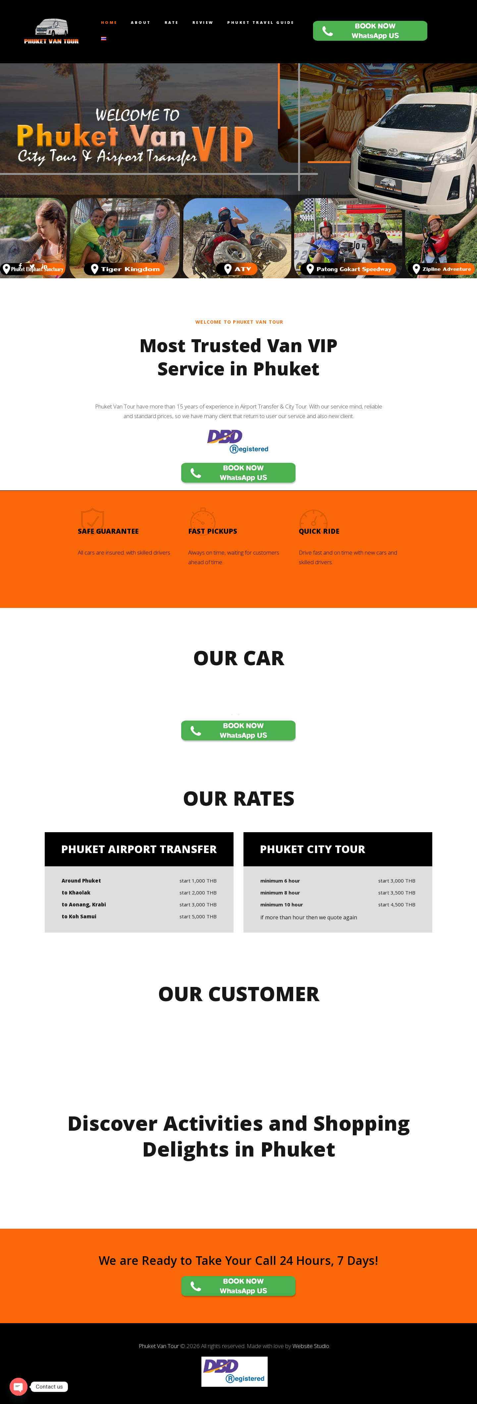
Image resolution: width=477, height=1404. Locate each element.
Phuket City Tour (312, 850)
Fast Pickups (212, 532)
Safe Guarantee (108, 532)
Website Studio (310, 1346)
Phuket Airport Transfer (139, 850)
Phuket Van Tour (159, 1346)
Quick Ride (319, 532)
